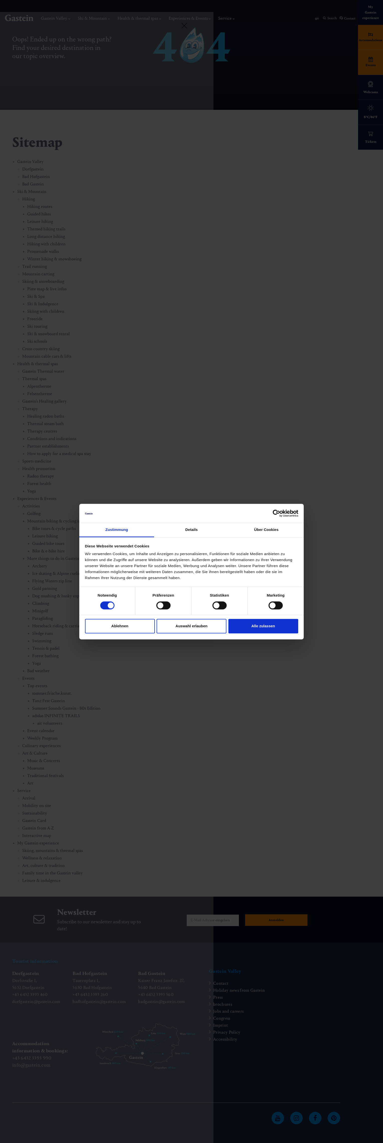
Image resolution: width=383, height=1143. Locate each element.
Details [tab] (191, 530)
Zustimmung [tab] (116, 530)
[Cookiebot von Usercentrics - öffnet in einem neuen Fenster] (276, 513)
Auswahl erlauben (191, 626)
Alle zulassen (263, 626)
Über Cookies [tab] (266, 530)
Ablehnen (119, 626)
